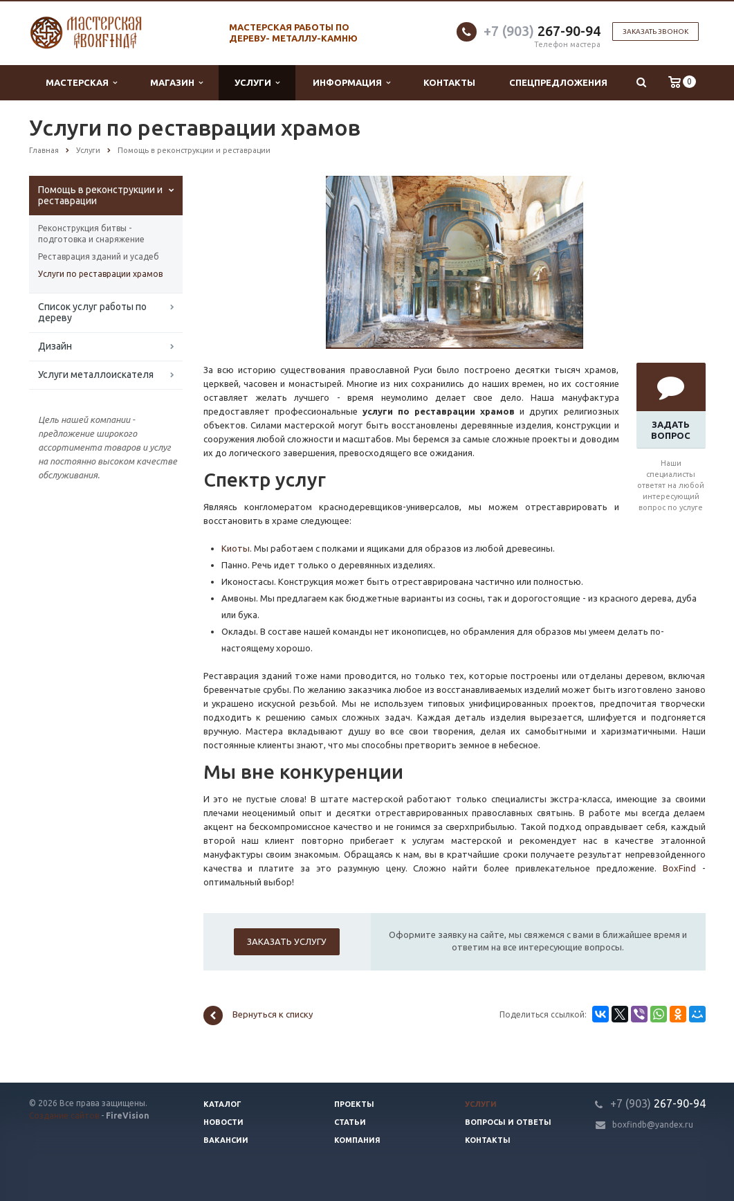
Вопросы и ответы (508, 1122)
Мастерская (81, 83)
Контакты (449, 82)
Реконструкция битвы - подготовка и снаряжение (91, 234)
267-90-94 (542, 31)
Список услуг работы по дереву (92, 312)
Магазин (176, 83)
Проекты (354, 1104)
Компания (357, 1140)
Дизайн (55, 346)
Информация (351, 83)
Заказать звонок (655, 31)
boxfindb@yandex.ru (652, 1124)
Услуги (257, 83)
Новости (223, 1122)
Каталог (222, 1104)
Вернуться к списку (258, 1015)
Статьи (350, 1122)
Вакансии (225, 1140)
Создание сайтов (64, 1115)
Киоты (235, 548)
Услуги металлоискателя (96, 374)
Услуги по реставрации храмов (100, 273)
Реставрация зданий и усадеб (98, 256)
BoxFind (679, 868)
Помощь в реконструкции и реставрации (100, 195)
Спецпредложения (558, 82)
